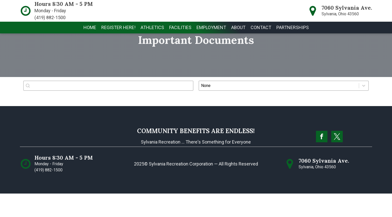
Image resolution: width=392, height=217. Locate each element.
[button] (152, 27)
